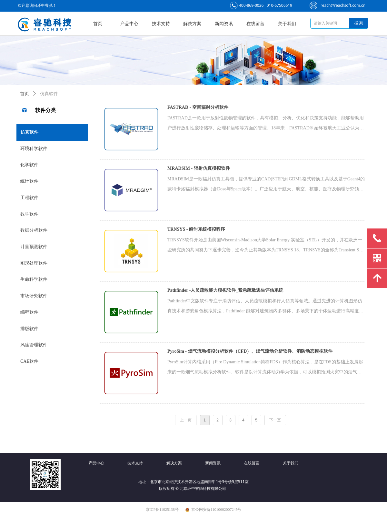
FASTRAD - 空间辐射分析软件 (197, 107)
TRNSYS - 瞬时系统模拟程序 (196, 229)
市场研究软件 (33, 295)
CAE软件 (29, 361)
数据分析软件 (33, 230)
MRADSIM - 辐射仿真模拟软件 (198, 168)
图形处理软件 (33, 263)
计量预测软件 (33, 246)
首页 (24, 93)
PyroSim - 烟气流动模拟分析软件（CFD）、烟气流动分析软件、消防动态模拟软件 (249, 351)
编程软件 (29, 312)
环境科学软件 (33, 148)
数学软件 (29, 214)
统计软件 (29, 181)
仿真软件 (29, 132)
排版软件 (29, 328)
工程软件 (29, 197)
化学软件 (29, 164)
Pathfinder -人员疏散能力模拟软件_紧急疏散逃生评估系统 (225, 290)
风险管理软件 (33, 344)
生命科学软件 (33, 279)
